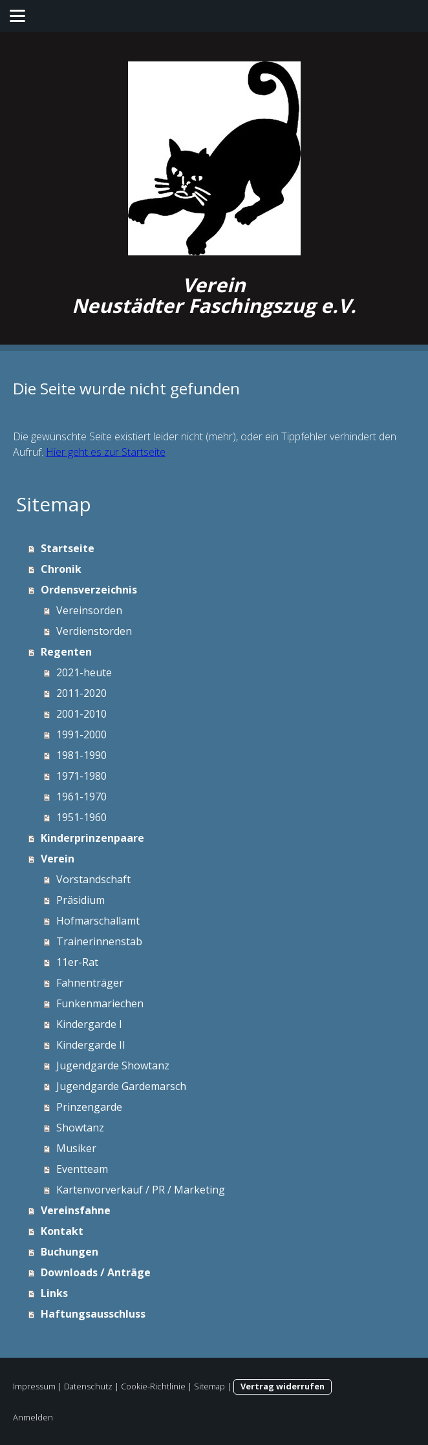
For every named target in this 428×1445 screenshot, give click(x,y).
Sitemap (209, 1386)
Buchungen (69, 1252)
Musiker (76, 1148)
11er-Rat (77, 962)
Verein (57, 858)
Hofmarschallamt (98, 921)
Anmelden (33, 1417)
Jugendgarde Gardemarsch (121, 1086)
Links (54, 1293)
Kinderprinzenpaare (92, 838)
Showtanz (80, 1127)
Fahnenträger (89, 983)
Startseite (67, 548)
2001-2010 (81, 714)
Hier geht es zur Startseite (106, 452)
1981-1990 (81, 755)
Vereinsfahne (76, 1210)
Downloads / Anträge (96, 1272)
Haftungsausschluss (93, 1314)
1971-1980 (81, 776)
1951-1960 (81, 817)
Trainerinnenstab (99, 941)
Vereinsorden (89, 610)
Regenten (66, 652)
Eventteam (82, 1169)
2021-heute (84, 672)
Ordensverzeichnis (89, 590)
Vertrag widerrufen (283, 1386)
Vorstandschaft (93, 879)
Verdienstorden (94, 631)
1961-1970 (81, 796)
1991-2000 (81, 734)
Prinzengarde (89, 1107)
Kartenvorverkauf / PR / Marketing (140, 1190)
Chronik (61, 569)
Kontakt (62, 1231)
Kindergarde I (89, 1024)
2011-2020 (81, 693)
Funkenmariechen (100, 1003)
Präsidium (80, 900)
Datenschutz (88, 1386)
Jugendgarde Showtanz (112, 1065)
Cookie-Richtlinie (153, 1386)
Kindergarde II (90, 1045)
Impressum (34, 1386)
